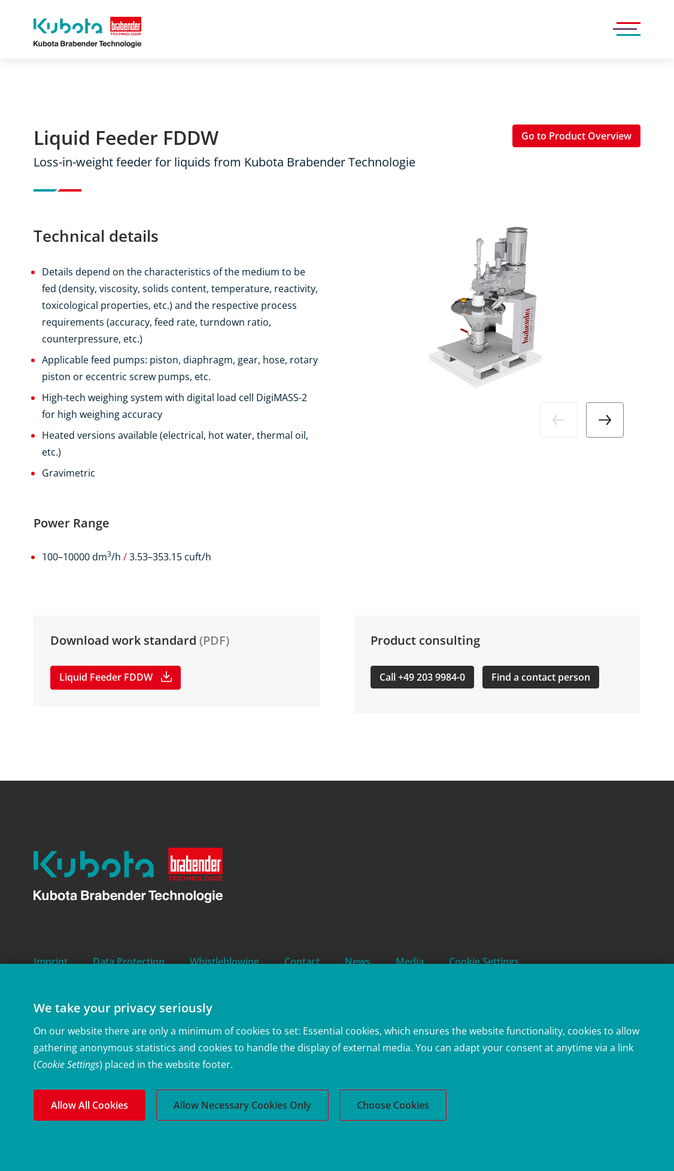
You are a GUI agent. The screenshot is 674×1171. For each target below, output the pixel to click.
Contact (302, 961)
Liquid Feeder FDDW (106, 677)
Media (410, 961)
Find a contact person (540, 677)
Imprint (51, 961)
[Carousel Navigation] (497, 420)
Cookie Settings (484, 961)
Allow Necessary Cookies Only (242, 1105)
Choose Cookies (393, 1105)
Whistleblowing (224, 961)
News (358, 961)
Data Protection (129, 961)
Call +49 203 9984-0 (422, 677)
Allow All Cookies (89, 1105)
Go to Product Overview (576, 135)
